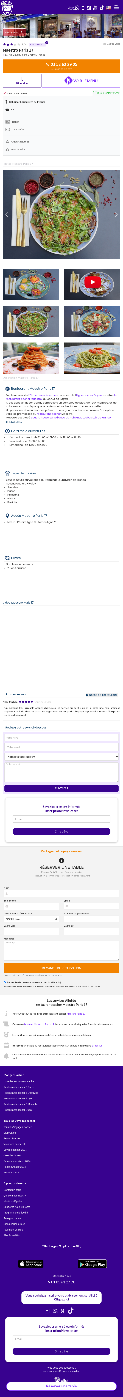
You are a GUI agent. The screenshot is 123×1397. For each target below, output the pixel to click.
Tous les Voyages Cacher (18, 1127)
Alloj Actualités (11, 1235)
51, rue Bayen (12, 54)
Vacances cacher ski (15, 1144)
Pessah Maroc (11, 1172)
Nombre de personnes (76, 914)
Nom (6, 888)
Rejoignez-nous (12, 1218)
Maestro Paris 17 (76, 1013)
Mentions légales (13, 1201)
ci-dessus (97, 1045)
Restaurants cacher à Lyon (18, 1098)
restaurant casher (49, 414)
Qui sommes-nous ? (15, 1195)
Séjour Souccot (12, 1138)
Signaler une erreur (14, 1224)
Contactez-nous (12, 1189)
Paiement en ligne (13, 1229)
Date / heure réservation (18, 914)
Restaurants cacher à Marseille (21, 1104)
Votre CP (69, 926)
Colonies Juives (12, 1155)
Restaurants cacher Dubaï (18, 1109)
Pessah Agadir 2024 (15, 1166)
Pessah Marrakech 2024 (17, 1161)
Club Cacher (10, 1132)
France (41, 54)
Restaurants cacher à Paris (18, 1087)
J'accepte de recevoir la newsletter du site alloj (34, 982)
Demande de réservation (61, 968)
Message (9, 939)
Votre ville (9, 926)
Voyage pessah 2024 (15, 1149)
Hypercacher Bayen (89, 395)
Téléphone (10, 901)
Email (67, 901)
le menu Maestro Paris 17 (39, 1024)
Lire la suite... (14, 421)
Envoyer (61, 788)
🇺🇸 (108, 7)
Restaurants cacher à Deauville (21, 1092)
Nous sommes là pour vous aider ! (61, 1371)
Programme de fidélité (16, 1212)
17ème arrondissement (43, 395)
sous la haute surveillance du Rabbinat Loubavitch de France (71, 417)
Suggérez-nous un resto (17, 1207)
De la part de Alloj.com (61, 68)
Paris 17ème (29, 54)
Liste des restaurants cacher (19, 1081)
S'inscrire (61, 831)
